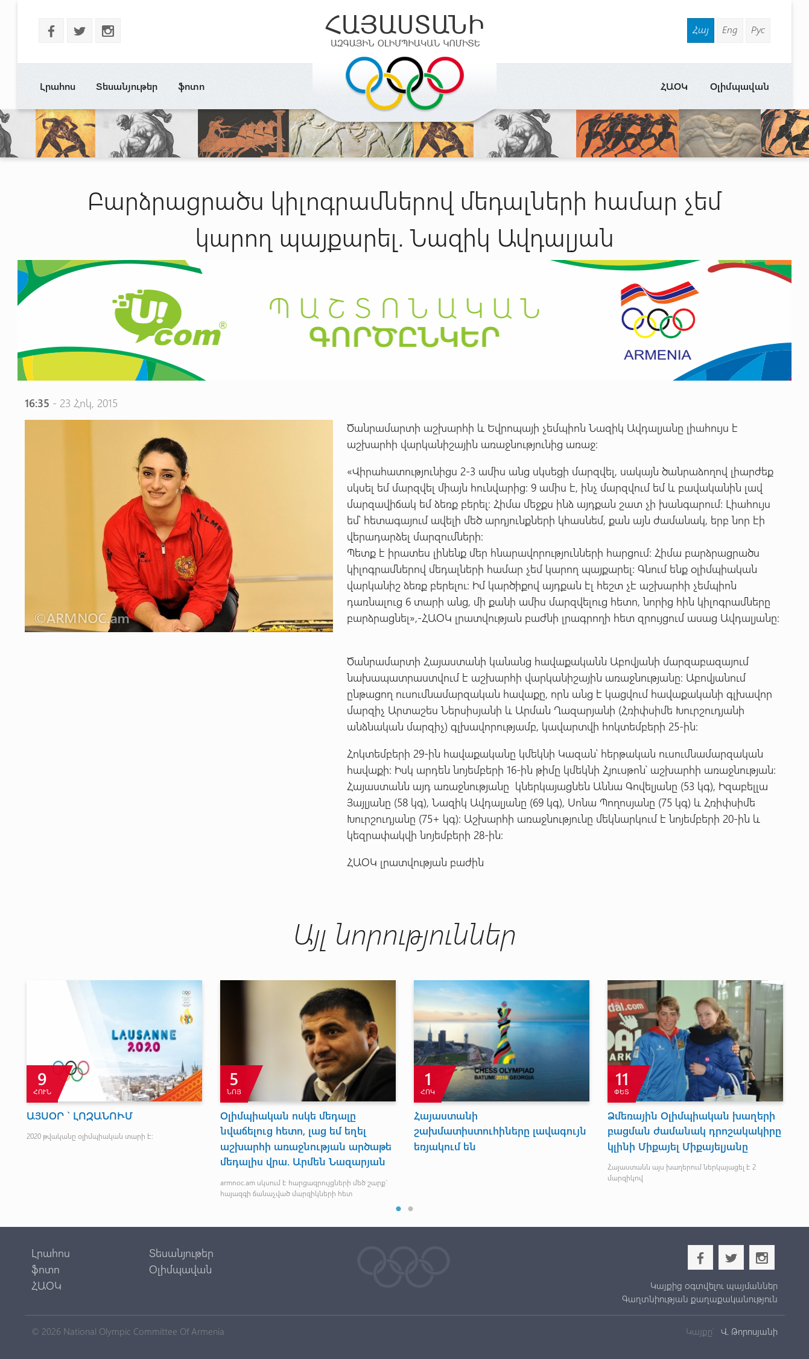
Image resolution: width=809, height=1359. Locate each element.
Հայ (701, 29)
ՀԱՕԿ (674, 86)
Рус (758, 29)
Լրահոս (57, 86)
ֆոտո (191, 86)
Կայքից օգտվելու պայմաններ (714, 1285)
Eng (730, 29)
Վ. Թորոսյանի (748, 1331)
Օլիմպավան (739, 86)
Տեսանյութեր (126, 86)
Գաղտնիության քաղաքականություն (700, 1299)
